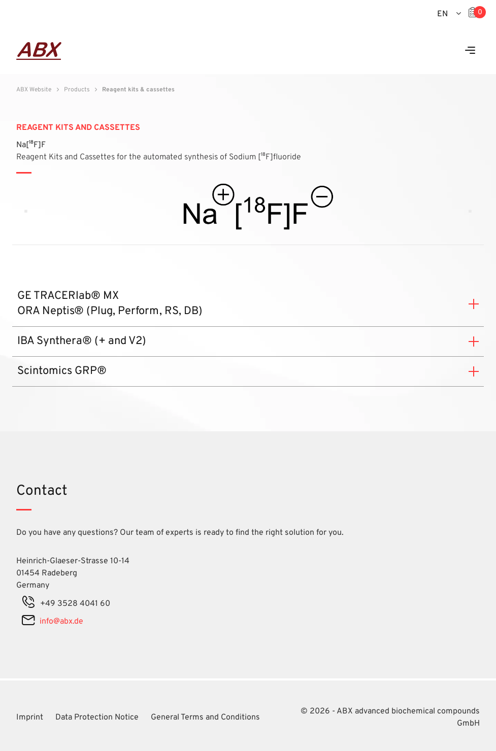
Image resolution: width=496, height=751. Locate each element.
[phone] (28, 604)
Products (77, 90)
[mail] (28, 622)
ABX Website (33, 90)
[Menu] (470, 51)
